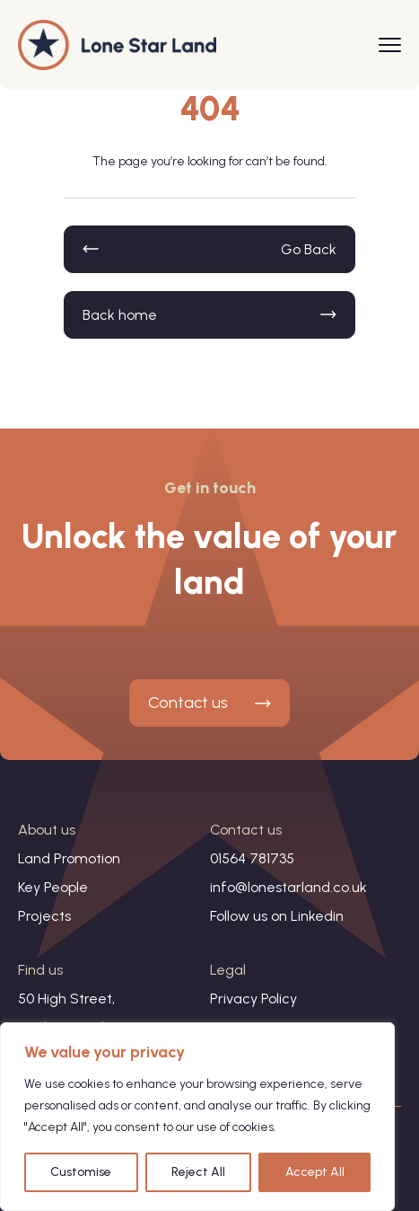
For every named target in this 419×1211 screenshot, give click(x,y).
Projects (44, 915)
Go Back (308, 249)
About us (46, 829)
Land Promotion (69, 858)
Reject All (198, 1172)
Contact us (188, 702)
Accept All (315, 1172)
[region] (197, 1116)
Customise (80, 1172)
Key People (53, 887)
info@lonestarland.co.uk (288, 887)
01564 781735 (252, 858)
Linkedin (317, 915)
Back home (120, 314)
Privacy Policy (253, 998)
